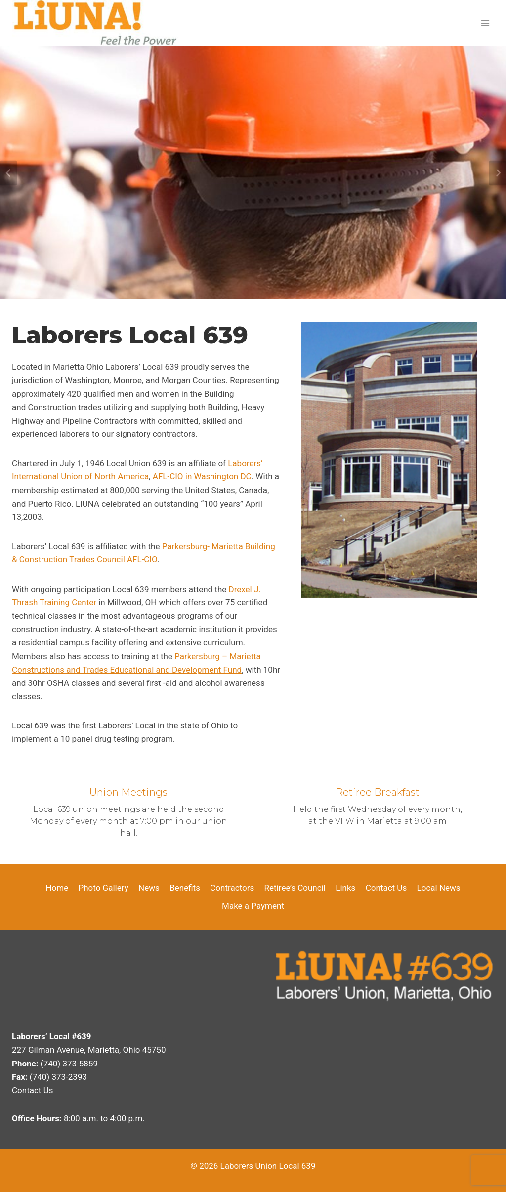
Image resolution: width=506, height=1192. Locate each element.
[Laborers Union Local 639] (95, 23)
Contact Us (386, 888)
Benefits (184, 888)
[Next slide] (497, 173)
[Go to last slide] (8, 173)
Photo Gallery (103, 888)
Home (56, 888)
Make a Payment (253, 906)
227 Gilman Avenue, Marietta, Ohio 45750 (89, 1050)
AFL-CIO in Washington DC (201, 476)
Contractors (232, 888)
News (149, 888)
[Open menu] (485, 23)
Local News (439, 888)
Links (345, 888)
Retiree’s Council (295, 888)
